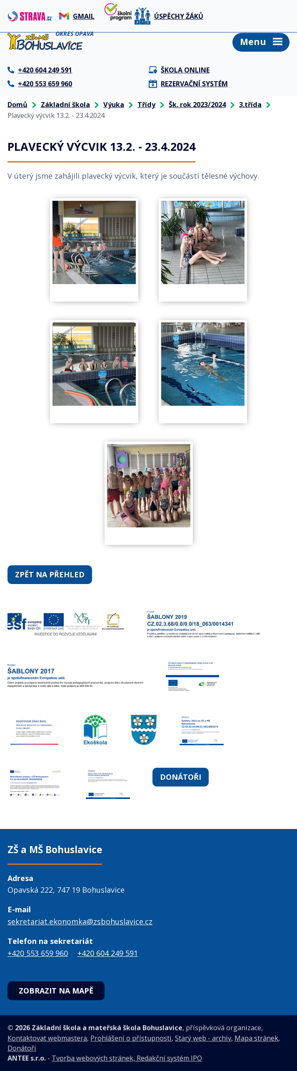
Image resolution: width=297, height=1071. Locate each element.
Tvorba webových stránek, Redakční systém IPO (127, 1058)
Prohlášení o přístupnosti (131, 1038)
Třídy (146, 104)
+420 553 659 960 (37, 953)
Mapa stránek (256, 1038)
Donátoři (180, 777)
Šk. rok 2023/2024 (197, 104)
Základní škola (65, 104)
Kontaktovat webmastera (47, 1038)
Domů (17, 104)
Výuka (113, 104)
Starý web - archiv (203, 1038)
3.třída (250, 104)
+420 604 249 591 (107, 953)
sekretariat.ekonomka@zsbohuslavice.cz (79, 921)
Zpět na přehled (50, 574)
